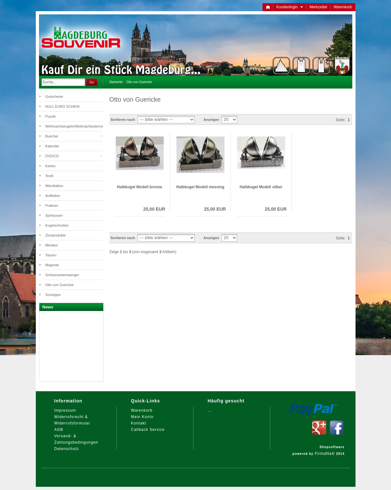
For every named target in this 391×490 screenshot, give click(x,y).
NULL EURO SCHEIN (62, 106)
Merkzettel (318, 7)
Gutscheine (54, 96)
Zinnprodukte (55, 235)
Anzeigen (211, 119)
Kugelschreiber (57, 225)
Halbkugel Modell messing (200, 187)
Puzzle (50, 116)
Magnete (52, 265)
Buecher (52, 136)
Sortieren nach (123, 119)
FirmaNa (323, 453)
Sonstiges (53, 295)
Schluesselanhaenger (62, 275)
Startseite (116, 82)
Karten (50, 166)
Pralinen (51, 205)
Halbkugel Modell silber (260, 187)
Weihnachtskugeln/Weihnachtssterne (74, 126)
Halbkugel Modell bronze (139, 187)
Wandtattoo (54, 186)
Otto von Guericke (139, 82)
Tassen (51, 255)
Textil (49, 176)
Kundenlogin (289, 7)
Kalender (52, 146)
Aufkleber (52, 196)
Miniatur (51, 245)
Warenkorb (342, 7)
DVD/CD (52, 156)
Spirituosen (54, 215)
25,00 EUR (154, 209)
